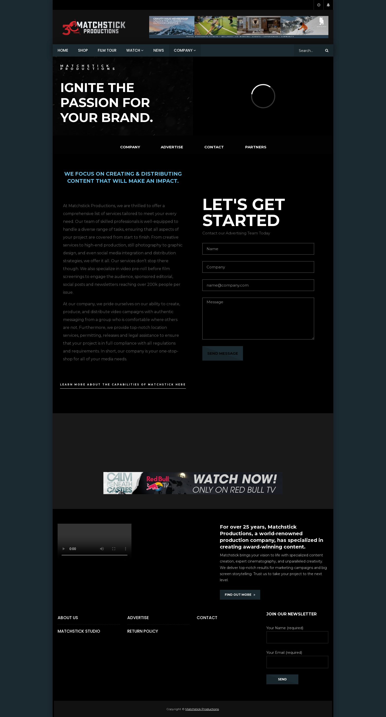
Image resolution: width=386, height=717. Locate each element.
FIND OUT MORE (240, 594)
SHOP (83, 50)
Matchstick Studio (79, 631)
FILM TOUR (107, 50)
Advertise (138, 618)
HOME (63, 50)
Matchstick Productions (202, 709)
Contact (207, 618)
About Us (68, 618)
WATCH (133, 50)
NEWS (158, 50)
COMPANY (183, 50)
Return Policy (142, 631)
